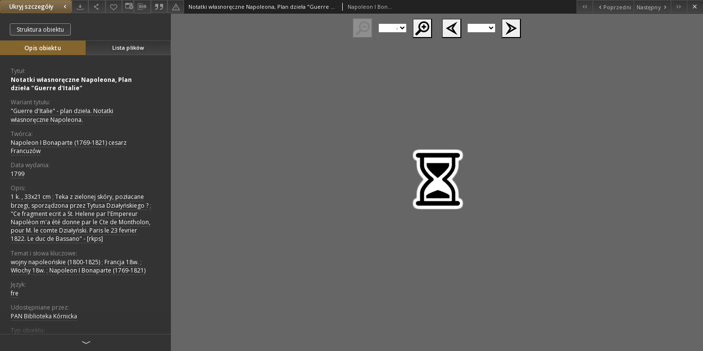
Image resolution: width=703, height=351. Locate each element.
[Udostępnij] (96, 6)
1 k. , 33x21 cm (31, 197)
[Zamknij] (695, 6)
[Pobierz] (80, 6)
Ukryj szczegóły (39, 6)
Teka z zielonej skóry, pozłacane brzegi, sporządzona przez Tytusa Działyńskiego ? (79, 201)
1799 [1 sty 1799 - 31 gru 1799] (17, 174)
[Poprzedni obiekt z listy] (613, 6)
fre (15, 293)
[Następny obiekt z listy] (652, 6)
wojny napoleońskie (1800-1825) (55, 262)
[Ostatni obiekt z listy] (679, 6)
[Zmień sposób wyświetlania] (128, 6)
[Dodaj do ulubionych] (113, 6)
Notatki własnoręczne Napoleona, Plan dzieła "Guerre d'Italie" (71, 84)
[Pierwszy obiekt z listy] (585, 6)
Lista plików (128, 47)
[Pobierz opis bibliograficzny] (142, 7)
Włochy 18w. (28, 270)
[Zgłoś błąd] (175, 6)
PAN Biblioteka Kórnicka (44, 316)
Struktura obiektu (40, 29)
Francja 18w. (121, 262)
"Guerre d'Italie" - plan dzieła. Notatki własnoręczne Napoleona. (62, 115)
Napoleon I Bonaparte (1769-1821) (97, 270)
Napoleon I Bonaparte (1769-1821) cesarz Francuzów (68, 146)
